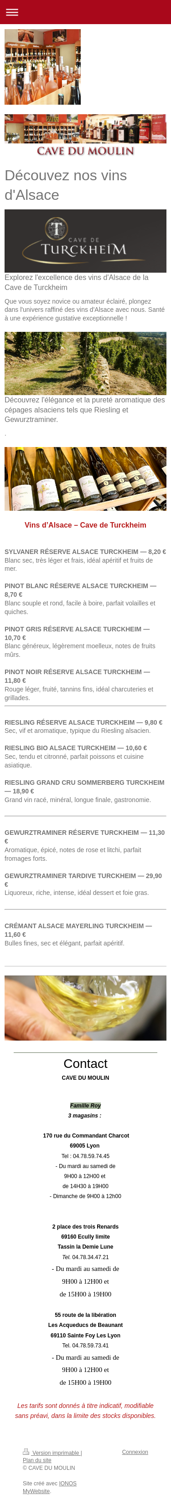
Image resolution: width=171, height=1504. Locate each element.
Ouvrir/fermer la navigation (85, 12)
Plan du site (37, 1460)
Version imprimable (52, 1453)
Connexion (135, 1452)
